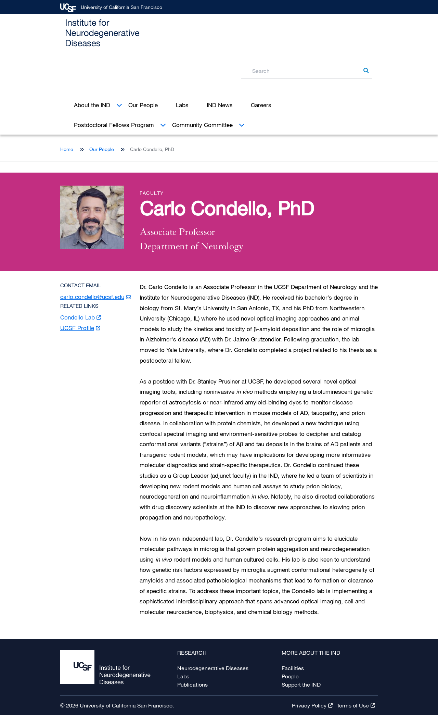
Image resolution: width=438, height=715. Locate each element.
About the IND (92, 105)
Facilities (293, 668)
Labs (182, 105)
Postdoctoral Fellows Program (114, 124)
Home (66, 149)
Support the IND (301, 684)
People (290, 676)
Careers (261, 105)
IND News (220, 105)
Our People (143, 105)
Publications (192, 684)
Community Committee (202, 124)
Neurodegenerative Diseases (212, 668)
